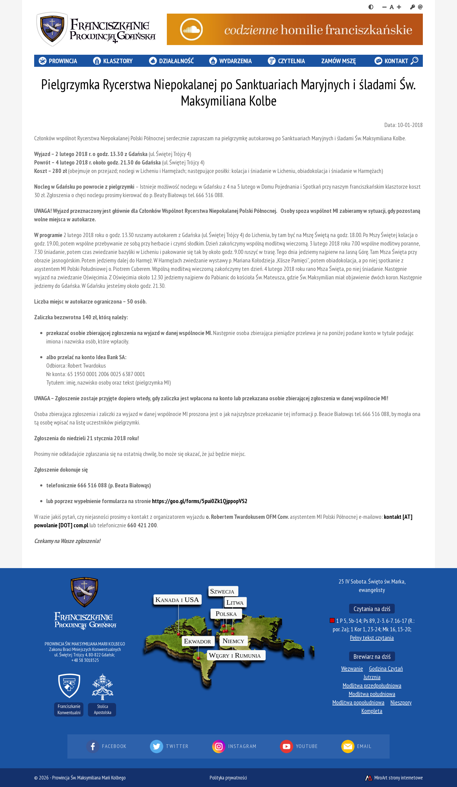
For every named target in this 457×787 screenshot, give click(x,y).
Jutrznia (372, 677)
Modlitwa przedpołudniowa (372, 685)
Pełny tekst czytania (372, 638)
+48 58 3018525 (85, 660)
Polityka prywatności (228, 777)
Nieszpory (401, 702)
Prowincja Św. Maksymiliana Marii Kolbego (89, 777)
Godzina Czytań (386, 668)
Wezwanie (352, 668)
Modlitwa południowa (372, 694)
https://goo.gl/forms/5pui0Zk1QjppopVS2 (200, 501)
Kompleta (371, 711)
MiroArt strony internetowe (393, 777)
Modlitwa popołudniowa (358, 702)
